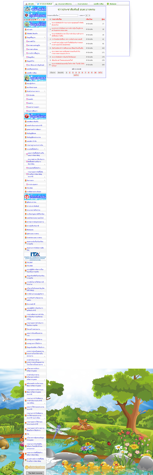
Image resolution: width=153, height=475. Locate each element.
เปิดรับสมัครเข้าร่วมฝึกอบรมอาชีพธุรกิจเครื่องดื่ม (67, 48)
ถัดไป (100, 72)
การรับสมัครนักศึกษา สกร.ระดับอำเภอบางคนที (67, 39)
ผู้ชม (103, 19)
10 (95, 72)
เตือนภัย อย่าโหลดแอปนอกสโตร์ (62, 60)
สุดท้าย (76, 75)
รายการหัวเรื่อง (57, 19)
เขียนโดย (89, 19)
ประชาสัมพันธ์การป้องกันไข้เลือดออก (64, 57)
